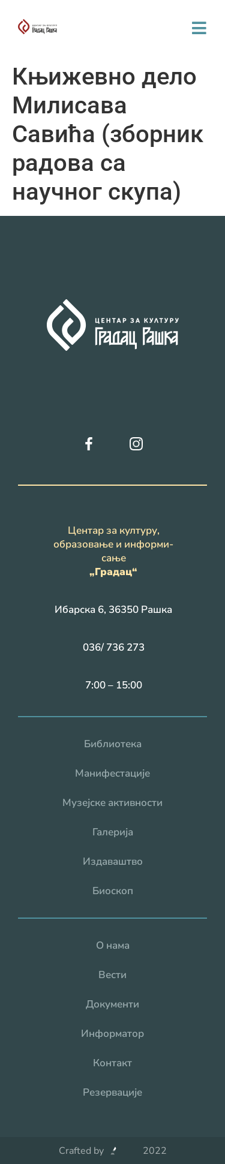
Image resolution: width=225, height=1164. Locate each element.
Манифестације (112, 773)
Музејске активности (112, 803)
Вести (112, 975)
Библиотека (113, 744)
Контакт (112, 1063)
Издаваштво (113, 861)
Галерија (112, 832)
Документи (112, 1004)
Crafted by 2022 (113, 1150)
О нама (113, 945)
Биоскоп (112, 891)
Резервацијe (112, 1092)
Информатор (112, 1033)
